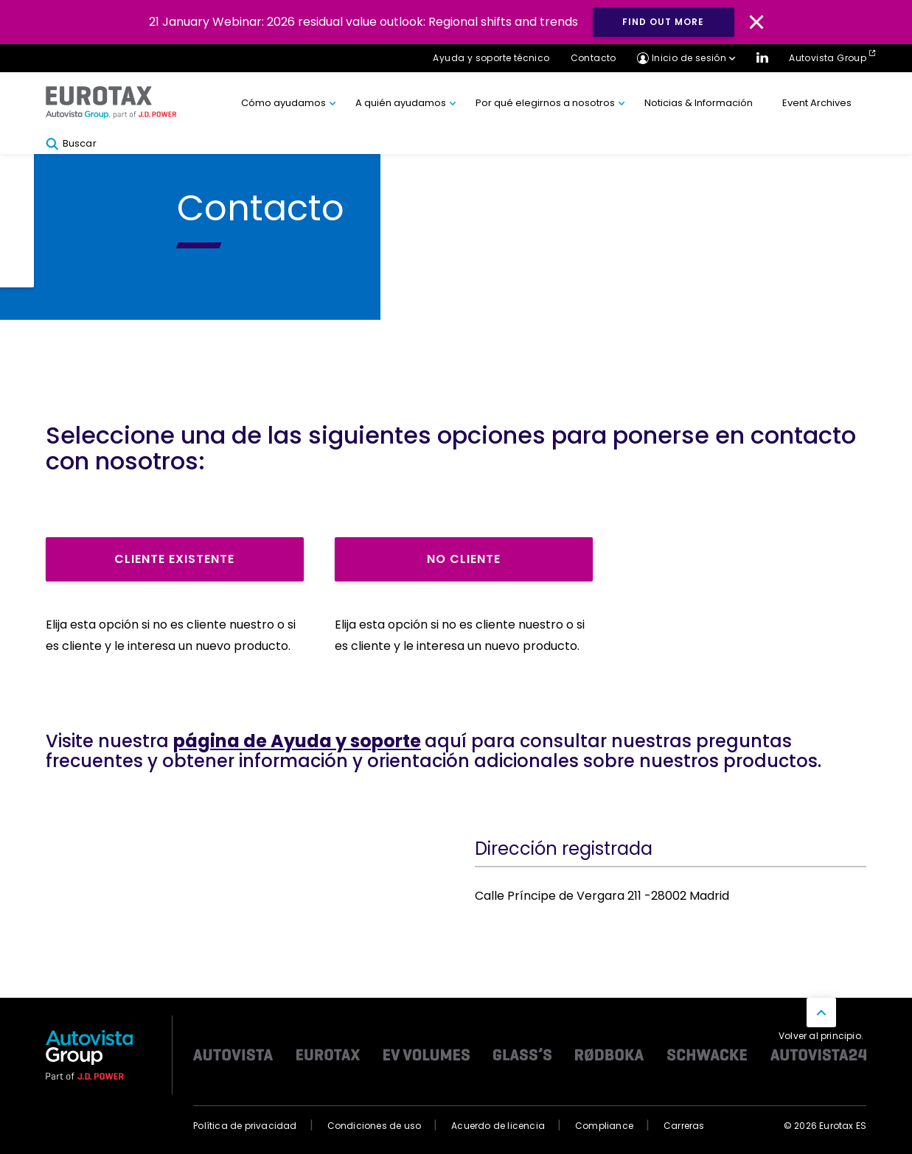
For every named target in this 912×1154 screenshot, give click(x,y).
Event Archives (817, 103)
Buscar (71, 143)
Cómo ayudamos (283, 103)
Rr (67, 591)
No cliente (464, 558)
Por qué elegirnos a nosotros (545, 103)
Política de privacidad (244, 1125)
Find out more (663, 21)
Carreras (684, 1125)
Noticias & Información (698, 103)
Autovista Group (827, 58)
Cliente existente (174, 558)
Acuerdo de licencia (498, 1125)
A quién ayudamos (400, 103)
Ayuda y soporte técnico (491, 58)
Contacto (593, 58)
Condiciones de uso (374, 1125)
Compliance (604, 1125)
